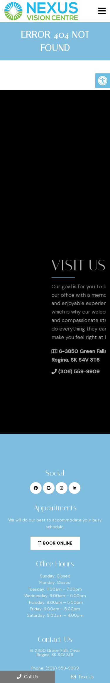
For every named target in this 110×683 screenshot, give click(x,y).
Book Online (55, 543)
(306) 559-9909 (62, 668)
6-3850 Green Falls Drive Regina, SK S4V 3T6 (55, 652)
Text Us (82, 677)
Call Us (27, 677)
